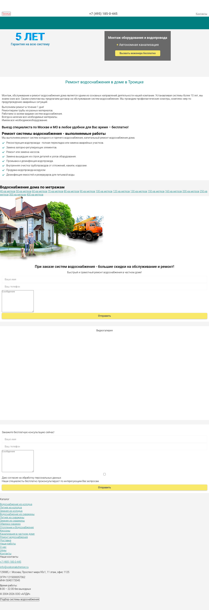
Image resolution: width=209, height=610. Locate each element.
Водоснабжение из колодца (16, 512)
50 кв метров (23, 191)
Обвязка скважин (10, 532)
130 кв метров (138, 191)
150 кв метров (156, 191)
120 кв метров (121, 191)
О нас (3, 555)
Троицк (6, 13)
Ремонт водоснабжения (14, 545)
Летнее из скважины (12, 526)
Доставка (5, 549)
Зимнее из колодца (11, 519)
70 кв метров (55, 191)
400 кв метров (35, 194)
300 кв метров (17, 194)
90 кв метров (87, 191)
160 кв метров (173, 191)
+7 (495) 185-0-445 (103, 14)
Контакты (201, 13)
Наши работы (8, 552)
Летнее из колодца (11, 516)
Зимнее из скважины (12, 529)
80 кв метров (71, 191)
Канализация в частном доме (17, 542)
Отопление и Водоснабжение (17, 536)
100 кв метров (104, 191)
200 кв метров (190, 191)
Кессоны (5, 539)
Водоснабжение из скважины (17, 522)
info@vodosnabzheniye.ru (14, 575)
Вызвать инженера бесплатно (138, 53)
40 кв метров (7, 191)
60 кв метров (39, 191)
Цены (3, 558)
